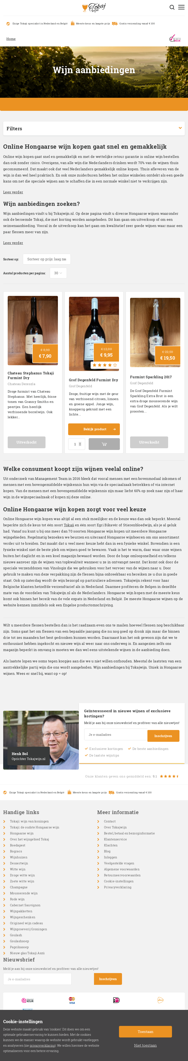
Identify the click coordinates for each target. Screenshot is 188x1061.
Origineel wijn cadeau (26, 919)
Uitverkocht (33, 440)
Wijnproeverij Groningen (28, 925)
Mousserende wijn (24, 889)
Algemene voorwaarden (122, 865)
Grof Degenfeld (80, 383)
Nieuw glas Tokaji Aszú (27, 949)
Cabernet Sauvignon (25, 901)
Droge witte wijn (22, 871)
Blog (107, 847)
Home (11, 39)
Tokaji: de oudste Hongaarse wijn (34, 823)
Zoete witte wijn (22, 877)
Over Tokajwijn (115, 823)
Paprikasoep (19, 943)
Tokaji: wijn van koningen (29, 817)
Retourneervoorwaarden (122, 871)
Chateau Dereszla (21, 381)
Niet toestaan (145, 1045)
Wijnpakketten (21, 907)
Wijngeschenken (22, 913)
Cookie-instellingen (119, 877)
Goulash (16, 931)
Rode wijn (17, 895)
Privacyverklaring (117, 883)
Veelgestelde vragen (119, 859)
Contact (110, 817)
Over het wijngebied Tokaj (29, 835)
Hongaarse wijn (22, 829)
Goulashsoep (19, 937)
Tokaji (69, 522)
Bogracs (16, 847)
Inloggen (110, 853)
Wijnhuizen (18, 853)
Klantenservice (115, 835)
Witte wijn (17, 865)
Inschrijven (163, 732)
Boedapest (17, 841)
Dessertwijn (19, 859)
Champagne (19, 883)
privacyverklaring (42, 1045)
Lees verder (13, 192)
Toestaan (145, 1031)
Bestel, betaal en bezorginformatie (129, 829)
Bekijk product (99, 427)
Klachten (111, 841)
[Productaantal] (76, 442)
